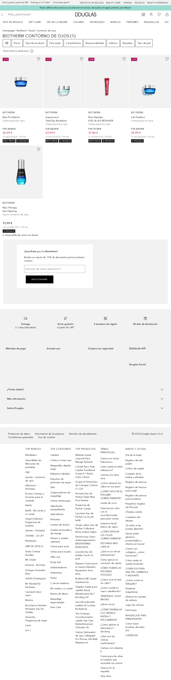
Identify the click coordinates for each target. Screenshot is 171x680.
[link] (21, 99)
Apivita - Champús (35, 530)
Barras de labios (59, 593)
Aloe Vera (106, 676)
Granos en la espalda (107, 670)
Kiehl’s (28, 505)
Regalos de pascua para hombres (135, 497)
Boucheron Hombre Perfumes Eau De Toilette (35, 609)
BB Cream (30, 559)
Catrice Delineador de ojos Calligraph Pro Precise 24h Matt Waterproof (86, 637)
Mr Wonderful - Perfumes (33, 585)
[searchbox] (31, 14)
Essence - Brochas (35, 565)
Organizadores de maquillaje (60, 494)
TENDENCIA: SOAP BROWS (111, 598)
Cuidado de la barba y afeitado (134, 475)
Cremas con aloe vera (110, 477)
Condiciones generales (20, 437)
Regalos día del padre (133, 462)
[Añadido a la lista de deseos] (39, 59)
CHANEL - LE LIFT (34, 535)
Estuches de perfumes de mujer (60, 481)
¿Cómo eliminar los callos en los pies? (111, 485)
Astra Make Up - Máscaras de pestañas (34, 464)
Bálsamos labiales (60, 473)
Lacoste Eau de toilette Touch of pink (84, 555)
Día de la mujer (133, 455)
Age (27, 472)
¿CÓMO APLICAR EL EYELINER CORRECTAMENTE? (112, 495)
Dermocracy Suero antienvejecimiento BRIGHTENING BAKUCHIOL (85, 542)
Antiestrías (56, 572)
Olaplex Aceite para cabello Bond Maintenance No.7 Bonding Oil (86, 592)
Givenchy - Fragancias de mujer (36, 619)
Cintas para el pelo (60, 551)
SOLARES (78, 22)
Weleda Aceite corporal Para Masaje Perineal (83, 458)
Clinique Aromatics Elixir (35, 572)
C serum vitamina (59, 583)
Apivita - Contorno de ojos (35, 479)
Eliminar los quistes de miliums (135, 598)
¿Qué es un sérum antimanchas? (110, 553)
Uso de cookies (46, 437)
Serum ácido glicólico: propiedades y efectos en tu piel (134, 538)
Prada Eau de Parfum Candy (83, 507)
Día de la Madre (57, 22)
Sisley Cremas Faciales (32, 553)
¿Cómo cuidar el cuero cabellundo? (111, 589)
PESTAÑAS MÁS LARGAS (109, 545)
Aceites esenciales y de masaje (61, 532)
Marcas (116, 22)
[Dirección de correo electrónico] (54, 269)
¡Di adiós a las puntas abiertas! (134, 527)
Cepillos (54, 455)
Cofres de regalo (134, 468)
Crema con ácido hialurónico (110, 460)
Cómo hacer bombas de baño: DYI (135, 627)
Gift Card (35, 22)
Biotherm (21, 30)
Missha (29, 600)
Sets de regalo (13, 22)
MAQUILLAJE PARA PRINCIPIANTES (135, 617)
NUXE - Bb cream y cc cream (35, 512)
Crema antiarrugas (60, 500)
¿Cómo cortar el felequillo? (134, 582)
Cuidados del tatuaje (132, 519)
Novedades (97, 22)
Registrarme (40, 279)
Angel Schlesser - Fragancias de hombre (34, 522)
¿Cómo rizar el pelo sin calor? (111, 581)
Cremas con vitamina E (112, 650)
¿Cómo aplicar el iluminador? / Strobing (110, 628)
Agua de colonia (134, 605)
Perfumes (132, 22)
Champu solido (133, 512)
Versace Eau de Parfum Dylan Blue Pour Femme (85, 497)
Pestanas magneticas (131, 590)
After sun (55, 557)
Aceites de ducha (59, 524)
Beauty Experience (158, 3)
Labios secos (108, 604)
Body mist (55, 562)
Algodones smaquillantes (57, 508)
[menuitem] (15, 22)
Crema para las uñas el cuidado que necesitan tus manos (112, 660)
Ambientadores (58, 567)
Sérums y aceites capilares (59, 540)
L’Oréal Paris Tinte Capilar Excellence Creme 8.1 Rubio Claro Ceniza (85, 471)
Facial (31, 30)
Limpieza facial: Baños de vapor (109, 525)
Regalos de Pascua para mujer (135, 489)
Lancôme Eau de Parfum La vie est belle (84, 517)
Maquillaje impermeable (57, 601)
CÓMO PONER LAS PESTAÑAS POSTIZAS (111, 571)
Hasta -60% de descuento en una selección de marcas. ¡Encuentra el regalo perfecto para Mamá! (85, 8)
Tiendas (127, 3)
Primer (53, 578)
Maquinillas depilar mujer (60, 467)
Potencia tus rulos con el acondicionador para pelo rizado (110, 513)
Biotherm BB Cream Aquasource (85, 580)
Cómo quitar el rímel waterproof (111, 468)
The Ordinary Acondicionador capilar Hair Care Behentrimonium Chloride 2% (84, 620)
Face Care (55, 607)
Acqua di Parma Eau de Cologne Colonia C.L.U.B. (86, 485)
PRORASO (30, 541)
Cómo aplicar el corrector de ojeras (111, 561)
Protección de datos (19, 433)
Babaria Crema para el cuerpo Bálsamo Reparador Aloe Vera (86, 568)
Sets (52, 487)
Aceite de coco (109, 503)
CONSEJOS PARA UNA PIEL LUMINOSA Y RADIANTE (136, 572)
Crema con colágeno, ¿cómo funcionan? (134, 552)
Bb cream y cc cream (61, 588)
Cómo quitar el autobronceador (134, 562)
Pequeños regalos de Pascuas (135, 505)
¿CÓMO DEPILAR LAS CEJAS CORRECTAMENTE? (111, 535)
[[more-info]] (18, 51)
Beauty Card (113, 3)
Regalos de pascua (135, 482)
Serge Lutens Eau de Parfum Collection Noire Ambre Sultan (86, 528)
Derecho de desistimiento (83, 433)
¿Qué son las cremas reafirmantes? (108, 640)
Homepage (9, 30)
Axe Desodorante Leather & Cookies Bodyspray (85, 605)
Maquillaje (151, 22)
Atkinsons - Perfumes (31, 487)
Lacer (28, 625)
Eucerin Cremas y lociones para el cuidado (34, 497)
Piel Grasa (131, 610)
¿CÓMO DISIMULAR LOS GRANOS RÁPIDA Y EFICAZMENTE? (111, 614)
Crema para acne (59, 546)
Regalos (140, 3)
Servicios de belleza (91, 3)
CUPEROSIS (131, 635)
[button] (85, 389)
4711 (28, 630)
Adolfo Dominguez (35, 578)
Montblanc (31, 455)
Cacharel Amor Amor (33, 594)
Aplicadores (57, 514)
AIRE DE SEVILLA (34, 546)
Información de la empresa (49, 433)
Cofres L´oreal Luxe (61, 460)
